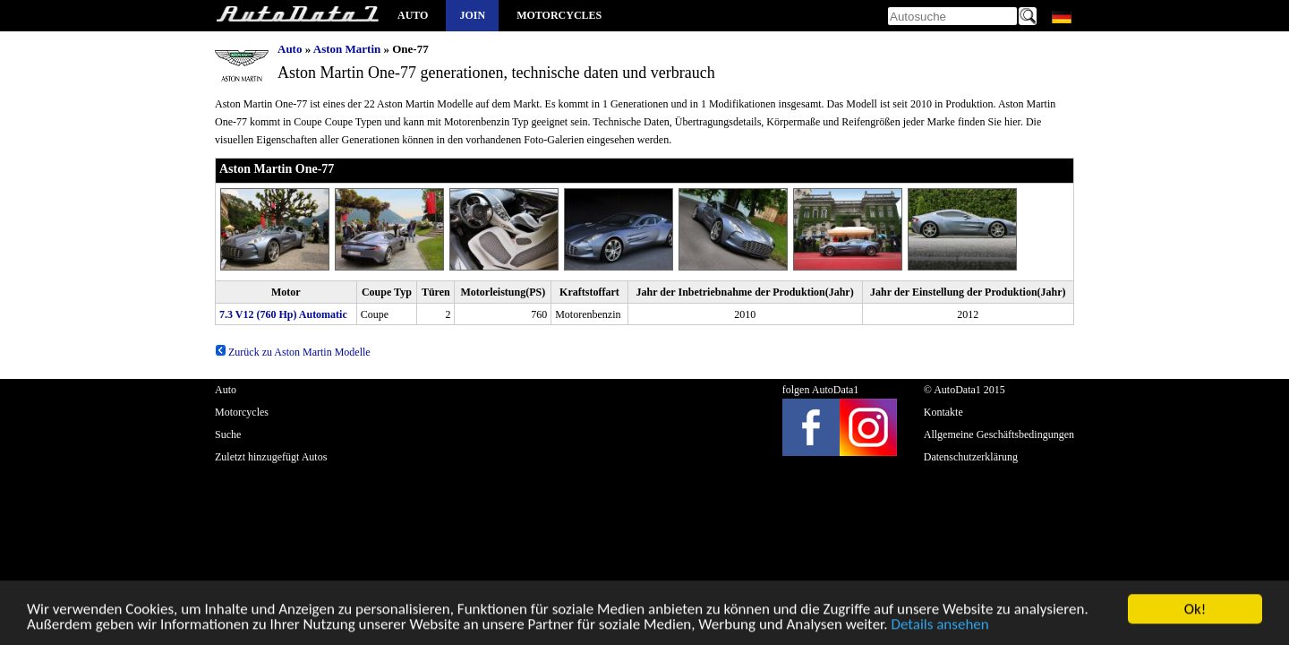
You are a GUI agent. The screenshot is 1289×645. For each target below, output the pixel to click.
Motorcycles (559, 15)
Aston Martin (346, 49)
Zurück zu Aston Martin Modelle (293, 352)
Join (472, 15)
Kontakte (943, 412)
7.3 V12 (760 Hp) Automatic (283, 314)
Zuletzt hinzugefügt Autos (271, 457)
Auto (412, 15)
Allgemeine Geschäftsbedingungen (999, 434)
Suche (228, 434)
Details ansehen (939, 627)
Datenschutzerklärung (971, 457)
